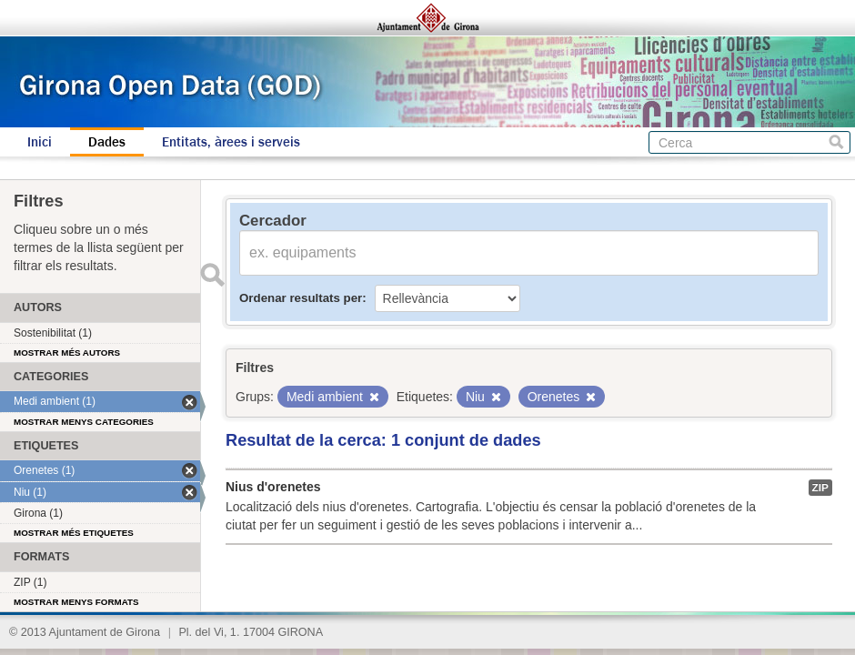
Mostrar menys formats (76, 602)
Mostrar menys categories (84, 422)
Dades (107, 142)
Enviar (212, 274)
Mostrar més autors (67, 353)
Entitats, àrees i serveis (231, 142)
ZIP (820, 487)
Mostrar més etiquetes (74, 533)
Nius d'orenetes (273, 486)
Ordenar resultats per (300, 298)
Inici (39, 142)
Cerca (836, 142)
